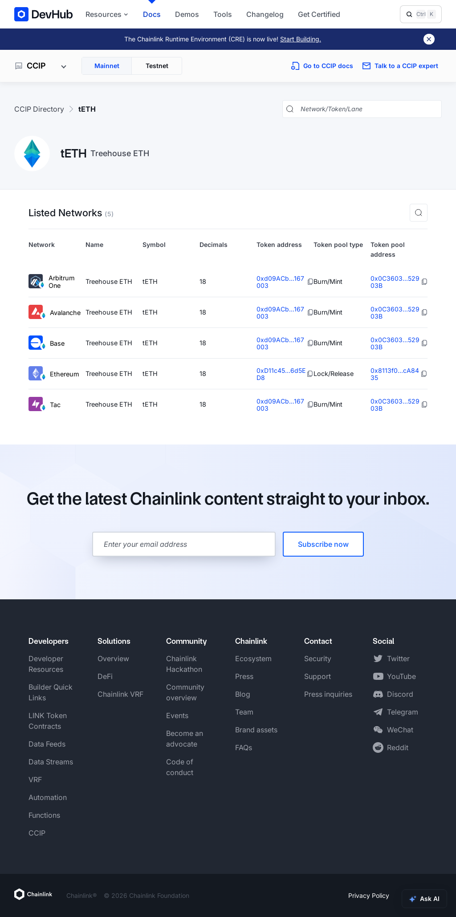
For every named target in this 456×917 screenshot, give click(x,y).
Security (317, 658)
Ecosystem (253, 658)
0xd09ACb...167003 (280, 282)
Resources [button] (107, 14)
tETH (87, 109)
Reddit (397, 747)
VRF (35, 779)
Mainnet (106, 65)
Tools (222, 14)
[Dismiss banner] (429, 39)
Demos (187, 14)
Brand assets (256, 729)
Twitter (398, 658)
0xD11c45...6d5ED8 (280, 374)
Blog (242, 694)
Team (244, 711)
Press (244, 676)
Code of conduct (179, 767)
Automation (47, 797)
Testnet (157, 65)
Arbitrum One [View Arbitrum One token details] (51, 282)
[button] (419, 213)
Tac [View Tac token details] (44, 404)
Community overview (185, 692)
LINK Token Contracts (47, 721)
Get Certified (319, 14)
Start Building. (300, 39)
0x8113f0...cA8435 (394, 374)
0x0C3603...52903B (394, 282)
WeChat (400, 729)
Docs (152, 14)
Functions (44, 815)
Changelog (265, 14)
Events (177, 715)
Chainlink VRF (120, 694)
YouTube (401, 676)
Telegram (402, 711)
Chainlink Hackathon (184, 664)
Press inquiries (328, 694)
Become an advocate (184, 738)
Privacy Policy (368, 895)
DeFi (105, 676)
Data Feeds (46, 743)
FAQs (243, 747)
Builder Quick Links (50, 692)
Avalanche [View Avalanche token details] (54, 312)
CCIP (36, 832)
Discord (400, 694)
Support (317, 676)
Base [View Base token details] (46, 343)
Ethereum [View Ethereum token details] (53, 374)
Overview (113, 658)
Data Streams (50, 761)
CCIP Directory (39, 109)
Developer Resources (45, 664)
